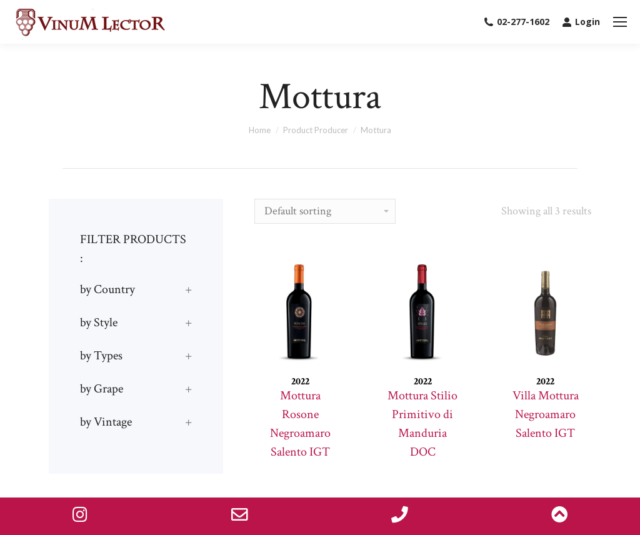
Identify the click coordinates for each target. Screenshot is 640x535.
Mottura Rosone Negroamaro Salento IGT (300, 424)
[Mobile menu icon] (620, 21)
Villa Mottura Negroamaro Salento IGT (545, 414)
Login (581, 22)
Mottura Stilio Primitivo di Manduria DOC (423, 424)
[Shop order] (325, 211)
